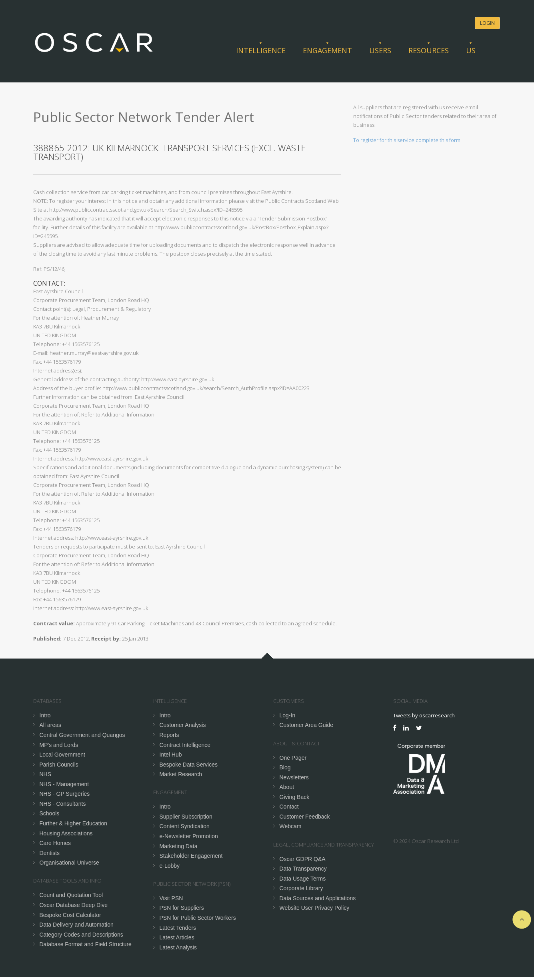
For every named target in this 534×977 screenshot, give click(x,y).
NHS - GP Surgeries (65, 794)
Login (487, 23)
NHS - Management (64, 784)
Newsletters (294, 777)
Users (380, 50)
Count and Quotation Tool (71, 895)
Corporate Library (301, 888)
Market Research (181, 774)
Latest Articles (177, 937)
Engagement (327, 50)
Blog (285, 767)
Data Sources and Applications (318, 898)
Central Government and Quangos (82, 735)
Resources (428, 50)
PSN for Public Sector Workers (198, 918)
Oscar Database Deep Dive (74, 905)
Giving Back (295, 797)
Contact (289, 806)
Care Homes (55, 843)
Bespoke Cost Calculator (70, 915)
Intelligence (261, 50)
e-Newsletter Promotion (189, 836)
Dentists (50, 853)
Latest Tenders (178, 928)
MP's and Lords (59, 745)
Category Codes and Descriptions (81, 934)
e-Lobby (170, 866)
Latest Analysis (178, 947)
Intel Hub (171, 754)
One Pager (293, 758)
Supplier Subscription (186, 816)
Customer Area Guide (307, 725)
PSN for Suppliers (182, 908)
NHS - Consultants (63, 804)
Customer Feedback (305, 816)
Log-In (288, 715)
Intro (45, 715)
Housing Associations (66, 833)
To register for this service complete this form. (407, 140)
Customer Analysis (183, 725)
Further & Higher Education (74, 823)
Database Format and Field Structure (86, 944)
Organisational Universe (69, 862)
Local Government (62, 754)
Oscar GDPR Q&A (303, 859)
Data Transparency (303, 868)
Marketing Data (179, 846)
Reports (169, 735)
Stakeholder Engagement (191, 856)
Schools (50, 813)
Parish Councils (59, 764)
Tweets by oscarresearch (424, 715)
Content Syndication (185, 826)
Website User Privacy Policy (315, 908)
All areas (50, 725)
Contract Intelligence (185, 745)
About (287, 787)
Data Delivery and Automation (77, 924)
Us (471, 50)
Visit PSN (171, 898)
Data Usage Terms (303, 878)
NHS (46, 774)
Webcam (291, 826)
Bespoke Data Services (189, 764)
